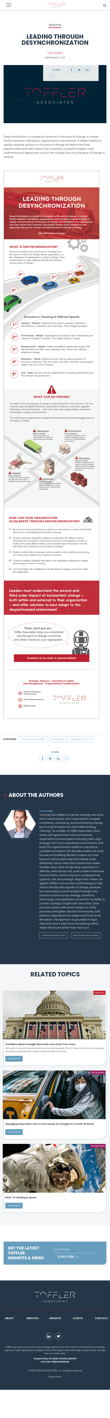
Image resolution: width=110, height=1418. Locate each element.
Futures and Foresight (34, 739)
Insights (55, 1346)
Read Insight (14, 1069)
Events (78, 1346)
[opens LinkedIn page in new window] (48, 1364)
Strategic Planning (85, 739)
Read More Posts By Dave (85, 937)
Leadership (60, 739)
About (9, 1346)
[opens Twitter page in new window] (58, 1364)
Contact (101, 1346)
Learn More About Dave (54, 937)
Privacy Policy (55, 1405)
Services (32, 1346)
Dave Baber (55, 53)
